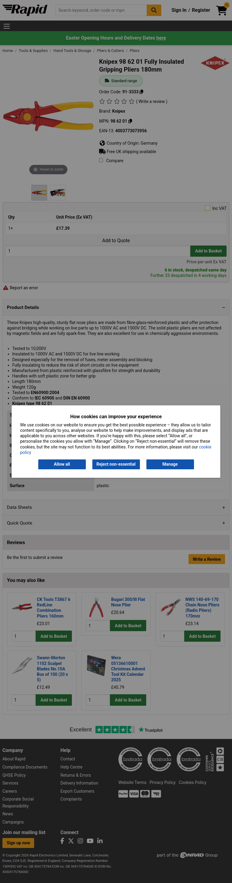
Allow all (62, 464)
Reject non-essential (115, 464)
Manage (170, 464)
